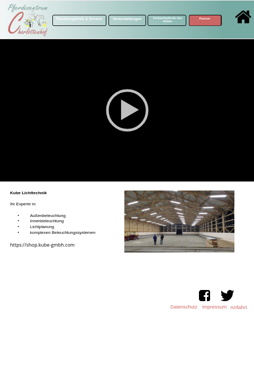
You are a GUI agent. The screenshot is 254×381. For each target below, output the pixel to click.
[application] (127, 110)
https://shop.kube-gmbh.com (42, 244)
